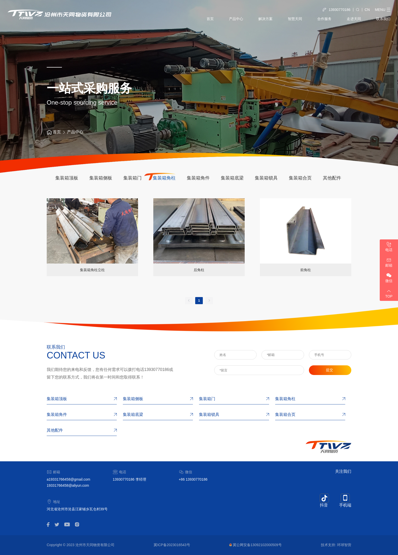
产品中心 (236, 19)
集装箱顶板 (66, 178)
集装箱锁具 (266, 178)
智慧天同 (295, 19)
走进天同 (354, 19)
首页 (210, 19)
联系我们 (383, 19)
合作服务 (324, 19)
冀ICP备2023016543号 (172, 545)
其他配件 (332, 178)
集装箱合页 (300, 178)
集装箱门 (132, 178)
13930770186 (156, 369)
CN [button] (367, 10)
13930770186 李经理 (129, 479)
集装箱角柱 (164, 178)
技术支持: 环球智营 (336, 545)
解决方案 (265, 19)
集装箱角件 (198, 178)
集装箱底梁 (232, 178)
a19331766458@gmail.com (68, 479)
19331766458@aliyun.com (68, 485)
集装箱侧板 (100, 178)
